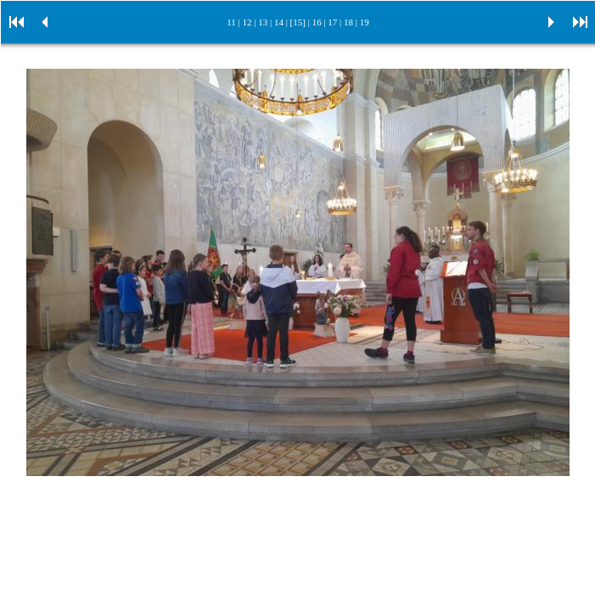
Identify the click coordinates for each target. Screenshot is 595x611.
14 (278, 22)
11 (231, 22)
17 (332, 22)
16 (317, 22)
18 (348, 22)
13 (262, 22)
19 (364, 22)
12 (247, 22)
